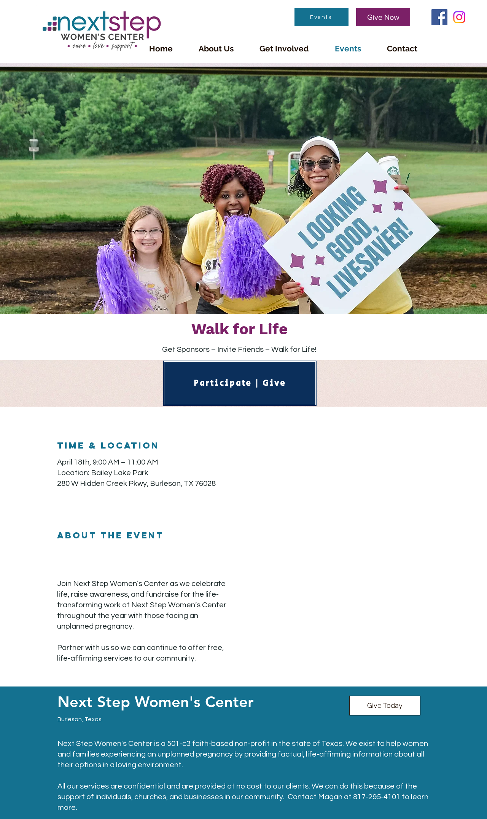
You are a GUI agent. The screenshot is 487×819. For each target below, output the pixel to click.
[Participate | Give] (240, 383)
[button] (216, 49)
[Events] (321, 17)
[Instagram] (459, 17)
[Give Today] (384, 705)
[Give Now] (383, 17)
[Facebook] (439, 17)
